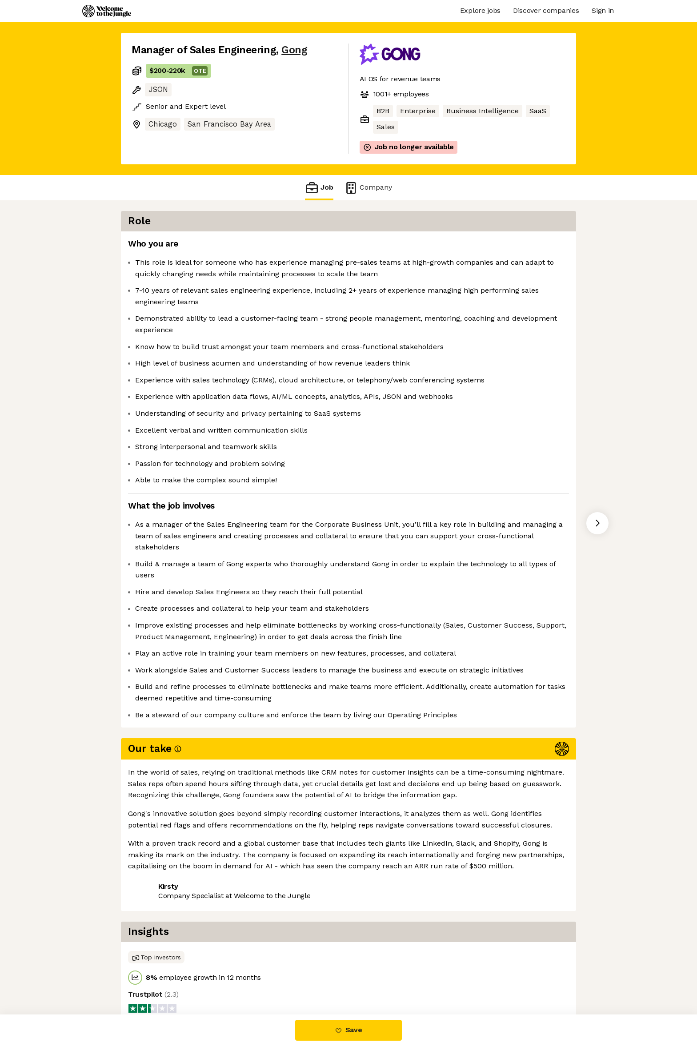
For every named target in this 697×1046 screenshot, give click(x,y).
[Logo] (106, 11)
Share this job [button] (156, 977)
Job (319, 187)
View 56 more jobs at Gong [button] (240, 977)
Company (368, 187)
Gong (294, 50)
